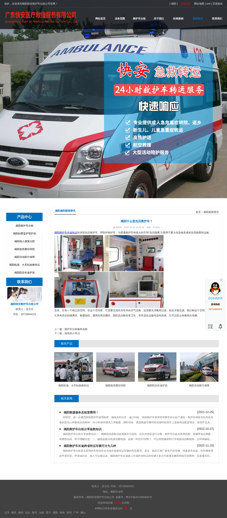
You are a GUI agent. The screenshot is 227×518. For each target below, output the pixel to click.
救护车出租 (139, 18)
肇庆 (13, 512)
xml (208, 3)
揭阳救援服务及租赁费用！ (81, 412)
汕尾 (41, 512)
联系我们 (217, 18)
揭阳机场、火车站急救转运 (24, 264)
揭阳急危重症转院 (24, 249)
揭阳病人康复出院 (24, 241)
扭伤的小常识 (72, 333)
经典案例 (178, 18)
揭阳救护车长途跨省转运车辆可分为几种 (90, 445)
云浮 (6, 512)
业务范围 (120, 18)
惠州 (20, 512)
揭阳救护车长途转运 (65, 232)
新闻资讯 (198, 18)
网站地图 (199, 3)
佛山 (82, 512)
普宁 (48, 512)
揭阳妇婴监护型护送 (24, 233)
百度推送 (217, 3)
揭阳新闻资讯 (211, 212)
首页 (198, 212)
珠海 (62, 512)
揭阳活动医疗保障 (24, 256)
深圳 (69, 512)
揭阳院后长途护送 (24, 272)
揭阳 (55, 512)
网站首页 (100, 18)
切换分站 (185, 3)
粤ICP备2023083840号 (139, 497)
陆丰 (34, 512)
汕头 (27, 512)
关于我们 (159, 18)
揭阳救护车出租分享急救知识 (82, 429)
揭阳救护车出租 (24, 225)
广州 (76, 512)
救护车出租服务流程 (76, 329)
